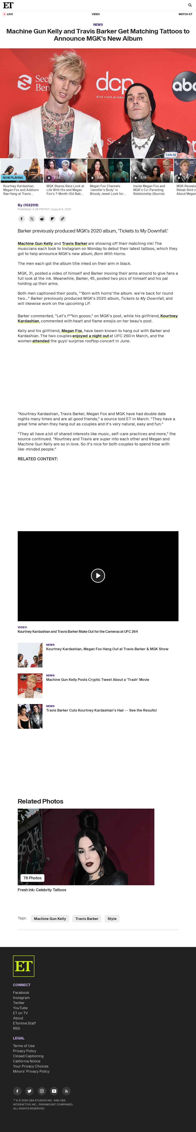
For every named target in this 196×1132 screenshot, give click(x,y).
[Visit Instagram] (42, 1092)
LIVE (10, 14)
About (18, 1018)
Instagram (21, 997)
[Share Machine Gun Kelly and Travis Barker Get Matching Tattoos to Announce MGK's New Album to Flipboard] (52, 219)
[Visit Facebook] (17, 1092)
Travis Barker (75, 244)
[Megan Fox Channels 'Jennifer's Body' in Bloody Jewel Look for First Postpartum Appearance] (108, 178)
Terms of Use (24, 1046)
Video (96, 14)
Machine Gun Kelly (35, 244)
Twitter (19, 1003)
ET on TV (20, 1013)
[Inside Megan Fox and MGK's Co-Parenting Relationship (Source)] (151, 178)
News (98, 24)
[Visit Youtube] (54, 1092)
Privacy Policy (24, 1051)
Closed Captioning (28, 1056)
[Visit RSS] (66, 1092)
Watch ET (185, 14)
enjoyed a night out (90, 336)
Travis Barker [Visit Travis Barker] (86, 919)
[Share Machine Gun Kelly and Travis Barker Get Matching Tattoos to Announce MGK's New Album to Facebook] (21, 219)
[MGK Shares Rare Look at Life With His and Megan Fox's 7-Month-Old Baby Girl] (65, 178)
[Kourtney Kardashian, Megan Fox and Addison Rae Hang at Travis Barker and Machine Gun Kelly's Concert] (21, 178)
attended (41, 341)
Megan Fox (71, 331)
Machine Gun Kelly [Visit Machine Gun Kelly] (50, 919)
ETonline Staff (24, 1023)
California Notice (26, 1061)
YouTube (20, 1008)
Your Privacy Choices (30, 1066)
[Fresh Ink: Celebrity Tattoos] (98, 847)
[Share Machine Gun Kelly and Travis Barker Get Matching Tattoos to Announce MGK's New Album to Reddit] (42, 219)
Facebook (21, 992)
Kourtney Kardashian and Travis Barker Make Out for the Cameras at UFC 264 (78, 632)
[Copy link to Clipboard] (62, 219)
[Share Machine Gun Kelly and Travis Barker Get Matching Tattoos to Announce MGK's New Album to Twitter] (32, 219)
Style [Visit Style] (112, 919)
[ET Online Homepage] (9, 5)
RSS (16, 1028)
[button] (98, 576)
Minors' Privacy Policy (31, 1071)
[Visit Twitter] (29, 1092)
